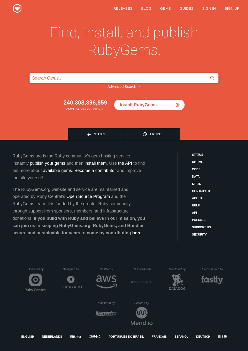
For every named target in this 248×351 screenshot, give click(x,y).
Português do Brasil (126, 336)
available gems (57, 170)
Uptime (155, 134)
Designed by (72, 269)
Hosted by (108, 269)
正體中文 (95, 336)
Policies (199, 220)
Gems (165, 8)
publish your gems (47, 163)
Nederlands (52, 336)
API (194, 212)
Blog (146, 8)
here (136, 232)
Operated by (37, 271)
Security (199, 234)
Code (196, 169)
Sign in (209, 8)
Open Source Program (88, 196)
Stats (196, 184)
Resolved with (143, 269)
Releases (122, 8)
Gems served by (213, 269)
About (197, 198)
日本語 (222, 336)
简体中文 (76, 336)
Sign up (232, 8)
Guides (186, 8)
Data (196, 176)
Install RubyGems (138, 104)
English (27, 336)
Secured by (143, 303)
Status (99, 134)
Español (181, 336)
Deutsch (203, 336)
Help (196, 205)
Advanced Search (122, 86)
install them (96, 163)
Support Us (201, 227)
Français (159, 336)
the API (125, 163)
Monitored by (178, 269)
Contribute (201, 191)
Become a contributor (95, 170)
